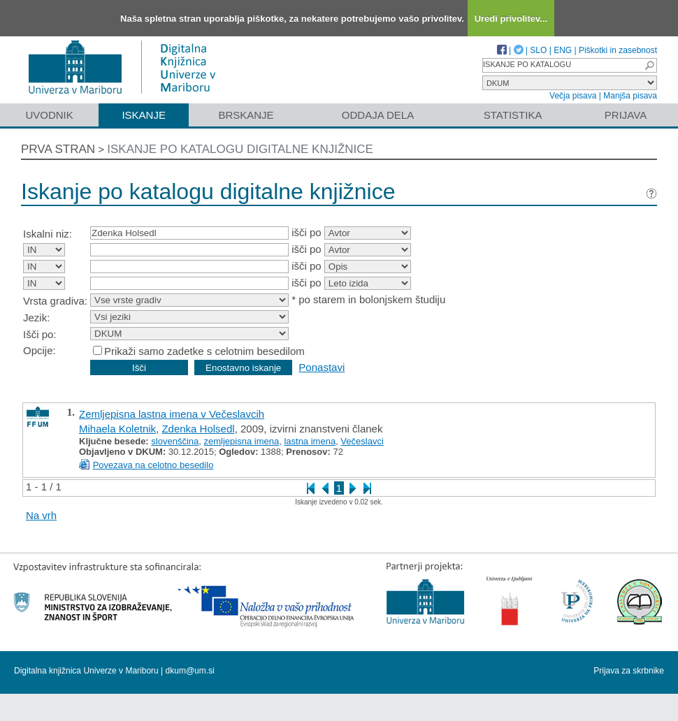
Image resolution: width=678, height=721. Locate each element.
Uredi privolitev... (511, 18)
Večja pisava (572, 96)
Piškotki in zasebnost (618, 50)
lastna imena (310, 441)
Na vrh (41, 515)
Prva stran (58, 149)
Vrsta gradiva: (55, 301)
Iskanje (144, 115)
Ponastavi (321, 367)
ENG (563, 50)
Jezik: (36, 317)
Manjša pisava (630, 96)
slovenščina (175, 441)
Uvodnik (49, 115)
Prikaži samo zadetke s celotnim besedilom (204, 351)
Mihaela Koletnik (117, 429)
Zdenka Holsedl (197, 429)
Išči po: (40, 334)
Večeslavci (361, 441)
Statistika (513, 115)
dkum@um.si (190, 671)
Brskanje (245, 115)
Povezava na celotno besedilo (153, 465)
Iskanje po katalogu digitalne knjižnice (240, 149)
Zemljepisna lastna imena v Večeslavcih (171, 414)
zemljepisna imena (242, 441)
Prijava (626, 115)
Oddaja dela (378, 115)
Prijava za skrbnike (628, 671)
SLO (538, 50)
